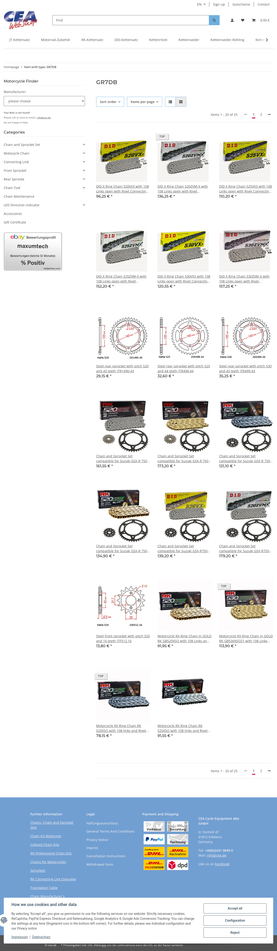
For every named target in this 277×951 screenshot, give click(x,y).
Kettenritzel (158, 40)
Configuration (235, 920)
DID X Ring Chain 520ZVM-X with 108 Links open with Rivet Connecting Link (183, 189)
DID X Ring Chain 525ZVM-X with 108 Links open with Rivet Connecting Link (121, 279)
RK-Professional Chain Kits (51, 853)
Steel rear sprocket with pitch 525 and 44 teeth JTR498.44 (184, 368)
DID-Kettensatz (126, 40)
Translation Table (44, 888)
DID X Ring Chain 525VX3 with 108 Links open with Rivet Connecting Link (245, 189)
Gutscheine (241, 4)
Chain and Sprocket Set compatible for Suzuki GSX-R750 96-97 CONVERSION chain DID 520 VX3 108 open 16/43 (184, 548)
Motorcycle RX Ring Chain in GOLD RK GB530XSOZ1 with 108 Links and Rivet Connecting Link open (246, 638)
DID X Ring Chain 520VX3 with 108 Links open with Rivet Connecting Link (122, 189)
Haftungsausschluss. (102, 823)
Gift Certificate (15, 222)
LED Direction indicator (22, 205)
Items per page (142, 102)
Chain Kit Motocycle (45, 836)
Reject (235, 932)
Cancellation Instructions (105, 856)
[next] (269, 114)
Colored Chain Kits (44, 844)
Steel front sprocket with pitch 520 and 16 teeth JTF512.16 (123, 638)
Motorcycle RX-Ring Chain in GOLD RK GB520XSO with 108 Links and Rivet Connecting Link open (184, 638)
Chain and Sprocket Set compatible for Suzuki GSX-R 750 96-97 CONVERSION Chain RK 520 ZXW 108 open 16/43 (122, 458)
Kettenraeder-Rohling (227, 40)
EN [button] (199, 4)
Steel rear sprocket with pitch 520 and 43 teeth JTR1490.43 (122, 368)
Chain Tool (12, 188)
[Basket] (260, 20)
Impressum (19, 937)
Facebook (222, 864)
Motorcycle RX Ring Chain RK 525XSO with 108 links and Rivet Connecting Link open (182, 728)
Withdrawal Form (99, 864)
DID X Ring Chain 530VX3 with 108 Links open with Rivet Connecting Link (184, 279)
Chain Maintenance (19, 196)
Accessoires (13, 213)
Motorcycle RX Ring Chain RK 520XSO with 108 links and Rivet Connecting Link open (121, 728)
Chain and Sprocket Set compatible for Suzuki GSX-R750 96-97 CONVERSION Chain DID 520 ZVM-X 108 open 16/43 (246, 548)
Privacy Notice (97, 839)
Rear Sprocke (14, 179)
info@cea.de (44, 117)
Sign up (219, 4)
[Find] (130, 20)
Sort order (108, 102)
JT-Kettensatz (19, 40)
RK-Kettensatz (92, 40)
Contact (264, 4)
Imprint (92, 848)
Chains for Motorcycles (48, 862)
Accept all (235, 908)
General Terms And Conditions (110, 831)
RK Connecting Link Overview (53, 879)
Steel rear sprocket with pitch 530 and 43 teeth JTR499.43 (245, 368)
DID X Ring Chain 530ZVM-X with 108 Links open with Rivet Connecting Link (244, 279)
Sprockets (38, 870)
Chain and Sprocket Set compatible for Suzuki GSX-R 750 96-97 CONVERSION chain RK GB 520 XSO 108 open (121, 548)
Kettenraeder (189, 40)
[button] (232, 20)
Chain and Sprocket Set (22, 144)
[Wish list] (242, 20)
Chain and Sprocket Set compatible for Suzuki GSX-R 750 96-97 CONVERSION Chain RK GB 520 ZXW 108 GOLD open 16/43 (183, 458)
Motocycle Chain (16, 153)
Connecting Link (16, 162)
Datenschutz (41, 937)
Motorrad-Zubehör (55, 40)
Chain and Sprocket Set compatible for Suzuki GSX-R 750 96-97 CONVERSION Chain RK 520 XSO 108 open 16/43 (245, 458)
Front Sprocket (15, 170)
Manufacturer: (15, 92)
